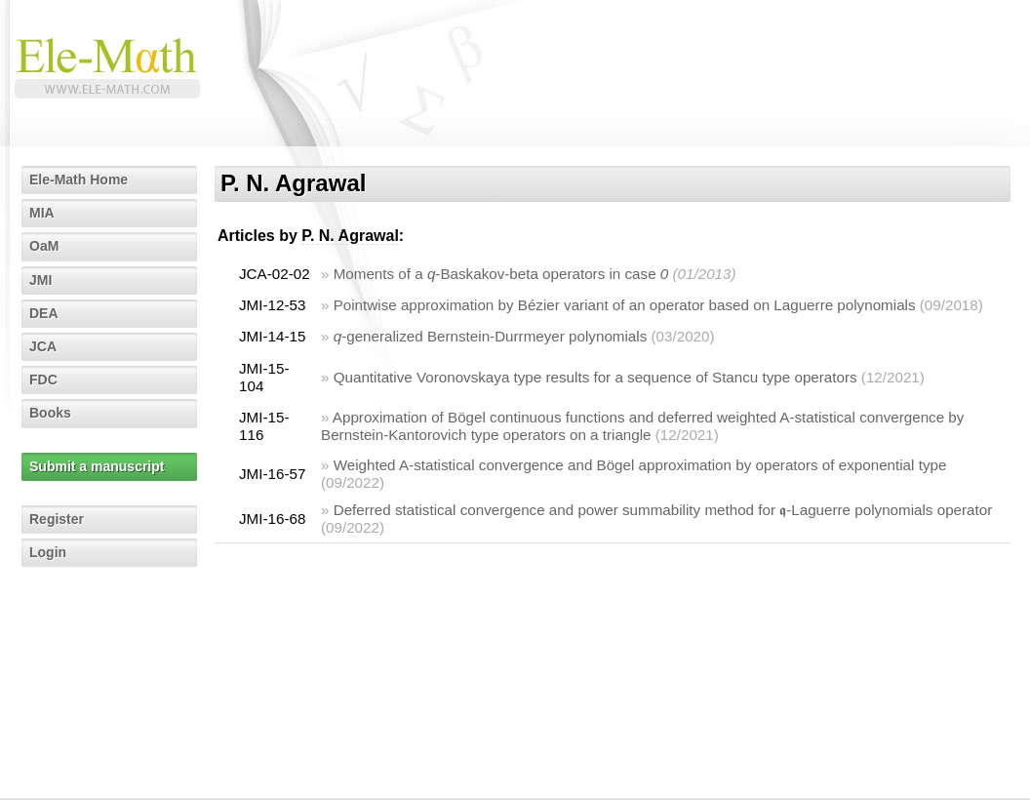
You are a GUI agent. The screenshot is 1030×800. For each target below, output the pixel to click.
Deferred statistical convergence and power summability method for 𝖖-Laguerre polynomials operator (663, 509)
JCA (43, 346)
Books (50, 412)
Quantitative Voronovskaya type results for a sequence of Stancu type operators (595, 377)
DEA (44, 313)
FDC (43, 379)
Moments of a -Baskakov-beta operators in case (501, 273)
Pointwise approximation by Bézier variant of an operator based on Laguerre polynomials (625, 305)
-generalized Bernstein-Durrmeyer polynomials (491, 336)
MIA (42, 212)
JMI (40, 280)
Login (47, 552)
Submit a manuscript (96, 466)
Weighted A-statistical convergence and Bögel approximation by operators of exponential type (640, 465)
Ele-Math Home (78, 179)
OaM (44, 246)
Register (56, 519)
